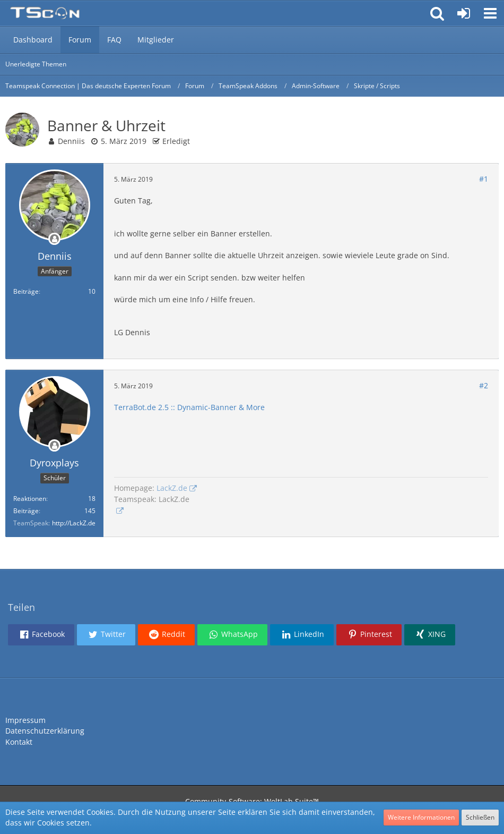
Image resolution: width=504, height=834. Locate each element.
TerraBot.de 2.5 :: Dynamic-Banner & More (189, 407)
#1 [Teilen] (483, 179)
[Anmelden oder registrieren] (463, 13)
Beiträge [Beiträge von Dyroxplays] (26, 510)
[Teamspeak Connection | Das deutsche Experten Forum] (44, 13)
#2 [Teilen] (483, 385)
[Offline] (55, 239)
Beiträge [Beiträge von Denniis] (26, 291)
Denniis (71, 141)
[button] (490, 13)
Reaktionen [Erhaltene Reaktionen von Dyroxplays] (29, 498)
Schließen (480, 817)
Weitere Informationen (421, 817)
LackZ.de (172, 488)
